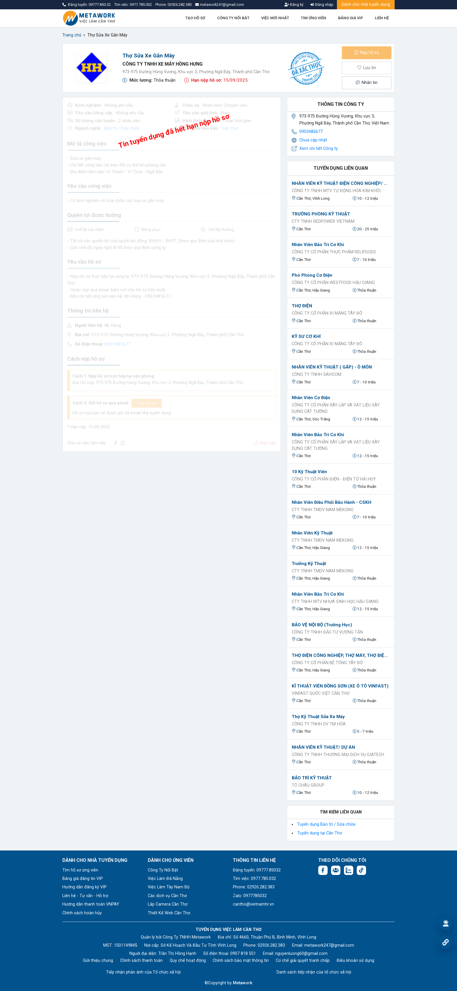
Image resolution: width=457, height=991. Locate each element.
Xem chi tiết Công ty (318, 148)
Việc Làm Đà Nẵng (165, 878)
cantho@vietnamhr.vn (253, 904)
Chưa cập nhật (313, 140)
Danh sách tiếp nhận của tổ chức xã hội (314, 972)
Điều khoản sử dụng (355, 960)
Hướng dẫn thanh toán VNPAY (90, 904)
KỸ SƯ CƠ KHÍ (306, 336)
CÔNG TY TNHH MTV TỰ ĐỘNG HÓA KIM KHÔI (336, 190)
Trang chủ (71, 35)
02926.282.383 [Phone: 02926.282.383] (271, 945)
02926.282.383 (180, 4)
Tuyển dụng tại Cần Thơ (319, 833)
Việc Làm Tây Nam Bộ (168, 887)
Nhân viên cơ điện (311, 397)
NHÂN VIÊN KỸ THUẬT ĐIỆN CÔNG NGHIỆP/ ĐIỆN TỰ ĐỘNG (341, 183)
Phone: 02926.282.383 (254, 887)
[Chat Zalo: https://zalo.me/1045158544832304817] (348, 870)
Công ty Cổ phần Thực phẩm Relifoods (334, 252)
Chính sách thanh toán (141, 960)
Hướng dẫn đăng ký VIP (84, 887)
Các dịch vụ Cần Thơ (167, 895)
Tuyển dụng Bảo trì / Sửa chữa (326, 824)
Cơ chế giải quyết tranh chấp (303, 960)
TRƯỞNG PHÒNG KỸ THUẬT (321, 214)
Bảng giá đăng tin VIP (82, 878)
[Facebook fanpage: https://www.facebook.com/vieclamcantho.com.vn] (323, 870)
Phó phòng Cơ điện (312, 275)
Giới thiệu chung (98, 960)
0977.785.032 (141, 4)
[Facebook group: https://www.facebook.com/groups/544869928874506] (335, 870)
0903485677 (311, 131)
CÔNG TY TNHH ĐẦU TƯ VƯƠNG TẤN (327, 632)
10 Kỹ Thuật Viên (309, 471)
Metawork (242, 983)
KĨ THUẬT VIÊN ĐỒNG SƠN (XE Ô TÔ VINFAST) (340, 686)
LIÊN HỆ (382, 18)
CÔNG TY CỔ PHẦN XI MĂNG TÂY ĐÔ (327, 313)
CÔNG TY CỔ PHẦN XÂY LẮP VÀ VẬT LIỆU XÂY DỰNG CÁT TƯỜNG (336, 408)
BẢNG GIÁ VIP (350, 18)
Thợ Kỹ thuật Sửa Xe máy (318, 716)
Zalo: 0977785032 (250, 895)
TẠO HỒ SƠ (195, 18)
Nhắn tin (366, 82)
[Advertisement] (171, 497)
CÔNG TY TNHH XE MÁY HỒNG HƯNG (162, 64)
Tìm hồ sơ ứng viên (80, 870)
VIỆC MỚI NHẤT (275, 18)
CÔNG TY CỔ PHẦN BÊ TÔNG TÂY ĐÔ (327, 662)
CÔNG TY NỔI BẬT (233, 18)
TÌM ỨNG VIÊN (313, 18)
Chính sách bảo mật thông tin (241, 960)
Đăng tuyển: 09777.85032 (257, 870)
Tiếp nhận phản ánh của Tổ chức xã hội (143, 972)
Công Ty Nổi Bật (163, 870)
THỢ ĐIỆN (302, 305)
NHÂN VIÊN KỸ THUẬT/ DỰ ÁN (323, 747)
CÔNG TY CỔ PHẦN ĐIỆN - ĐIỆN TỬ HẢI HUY (334, 479)
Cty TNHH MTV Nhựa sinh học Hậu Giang (335, 601)
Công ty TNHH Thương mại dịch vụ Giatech (338, 754)
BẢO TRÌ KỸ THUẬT (312, 777)
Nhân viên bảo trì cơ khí (318, 244)
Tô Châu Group (308, 785)
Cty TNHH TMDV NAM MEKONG (323, 509)
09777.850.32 (100, 4)
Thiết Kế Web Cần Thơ (169, 913)
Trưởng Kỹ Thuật (309, 563)
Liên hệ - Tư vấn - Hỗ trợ (85, 895)
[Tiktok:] (361, 870)
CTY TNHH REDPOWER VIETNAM (323, 221)
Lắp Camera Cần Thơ (167, 904)
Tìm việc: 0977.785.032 (254, 878)
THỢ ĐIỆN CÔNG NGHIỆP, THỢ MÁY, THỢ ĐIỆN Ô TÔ (341, 655)
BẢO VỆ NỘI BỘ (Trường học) (322, 624)
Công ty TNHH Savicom (316, 374)
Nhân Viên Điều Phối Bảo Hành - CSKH (331, 502)
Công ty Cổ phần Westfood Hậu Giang (333, 282)
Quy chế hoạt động (188, 960)
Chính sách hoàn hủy (82, 913)
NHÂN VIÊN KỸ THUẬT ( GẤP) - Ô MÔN (332, 367)
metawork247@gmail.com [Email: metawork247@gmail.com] (329, 945)
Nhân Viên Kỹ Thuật (312, 533)
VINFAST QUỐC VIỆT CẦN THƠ (320, 693)
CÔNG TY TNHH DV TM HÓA (319, 724)
